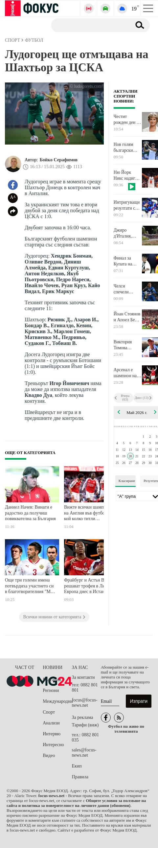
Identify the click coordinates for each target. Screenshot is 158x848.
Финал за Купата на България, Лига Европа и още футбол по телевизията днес (127, 261)
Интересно (53, 744)
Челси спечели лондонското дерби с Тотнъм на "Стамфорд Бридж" (126, 289)
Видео (49, 755)
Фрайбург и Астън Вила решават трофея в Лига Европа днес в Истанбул (87, 586)
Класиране (127, 481)
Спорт (49, 712)
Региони (51, 690)
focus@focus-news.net (84, 703)
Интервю (51, 733)
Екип (76, 766)
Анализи (51, 723)
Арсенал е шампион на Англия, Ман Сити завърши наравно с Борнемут (127, 372)
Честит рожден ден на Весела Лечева (127, 119)
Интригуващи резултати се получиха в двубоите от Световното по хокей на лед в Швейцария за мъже (127, 205)
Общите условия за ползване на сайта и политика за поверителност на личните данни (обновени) (76, 803)
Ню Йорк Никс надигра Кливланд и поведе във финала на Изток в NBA (127, 175)
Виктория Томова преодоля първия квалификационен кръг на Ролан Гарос (127, 345)
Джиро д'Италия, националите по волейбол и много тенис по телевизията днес (127, 233)
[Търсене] (89, 25)
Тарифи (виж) (85, 724)
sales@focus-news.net (84, 752)
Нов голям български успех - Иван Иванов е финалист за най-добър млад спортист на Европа (127, 147)
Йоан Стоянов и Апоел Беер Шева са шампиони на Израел (127, 317)
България (52, 679)
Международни (57, 701)
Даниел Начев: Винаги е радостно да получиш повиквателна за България (30, 513)
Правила (80, 776)
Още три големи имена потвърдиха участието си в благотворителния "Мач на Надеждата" (30, 587)
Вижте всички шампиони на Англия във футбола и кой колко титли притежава (88, 514)
